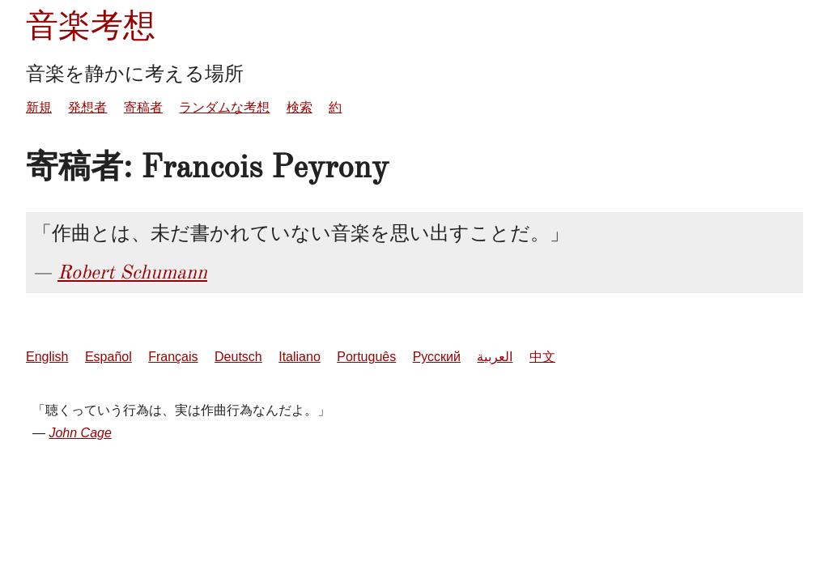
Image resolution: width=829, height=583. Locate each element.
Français (173, 357)
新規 (39, 107)
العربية (494, 357)
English (47, 357)
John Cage (80, 433)
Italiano (299, 357)
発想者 (87, 107)
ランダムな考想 (224, 107)
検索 (299, 107)
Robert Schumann (132, 272)
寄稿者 (143, 107)
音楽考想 (90, 25)
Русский (437, 357)
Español (108, 357)
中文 (542, 357)
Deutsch (238, 357)
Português (366, 357)
